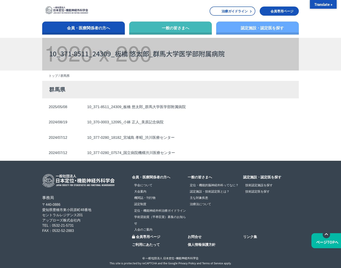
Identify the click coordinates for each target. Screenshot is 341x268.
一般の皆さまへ (175, 28)
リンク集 (250, 237)
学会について (143, 185)
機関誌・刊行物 (144, 197)
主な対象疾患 (199, 197)
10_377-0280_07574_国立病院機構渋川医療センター (131, 153)
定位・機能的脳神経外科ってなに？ (214, 185)
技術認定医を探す (257, 191)
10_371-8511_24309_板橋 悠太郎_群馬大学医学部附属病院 (136, 107)
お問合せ (195, 237)
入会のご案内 (143, 229)
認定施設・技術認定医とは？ (209, 191)
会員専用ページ (282, 11)
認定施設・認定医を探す (262, 28)
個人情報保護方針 (202, 244)
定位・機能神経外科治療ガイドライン (160, 210)
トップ (53, 75)
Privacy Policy (187, 263)
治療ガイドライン (235, 11)
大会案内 (140, 191)
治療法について (200, 204)
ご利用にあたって (146, 244)
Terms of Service (212, 263)
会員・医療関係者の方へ (88, 28)
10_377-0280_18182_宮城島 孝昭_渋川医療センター (131, 138)
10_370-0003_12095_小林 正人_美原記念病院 (125, 122)
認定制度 (140, 204)
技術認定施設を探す (259, 185)
